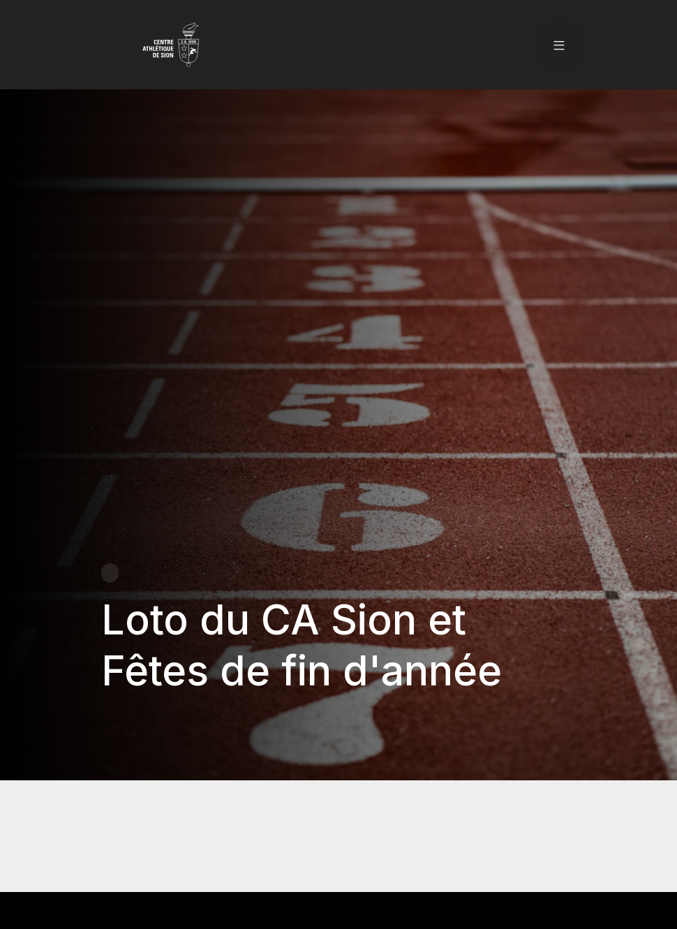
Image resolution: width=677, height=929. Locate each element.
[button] (559, 44)
